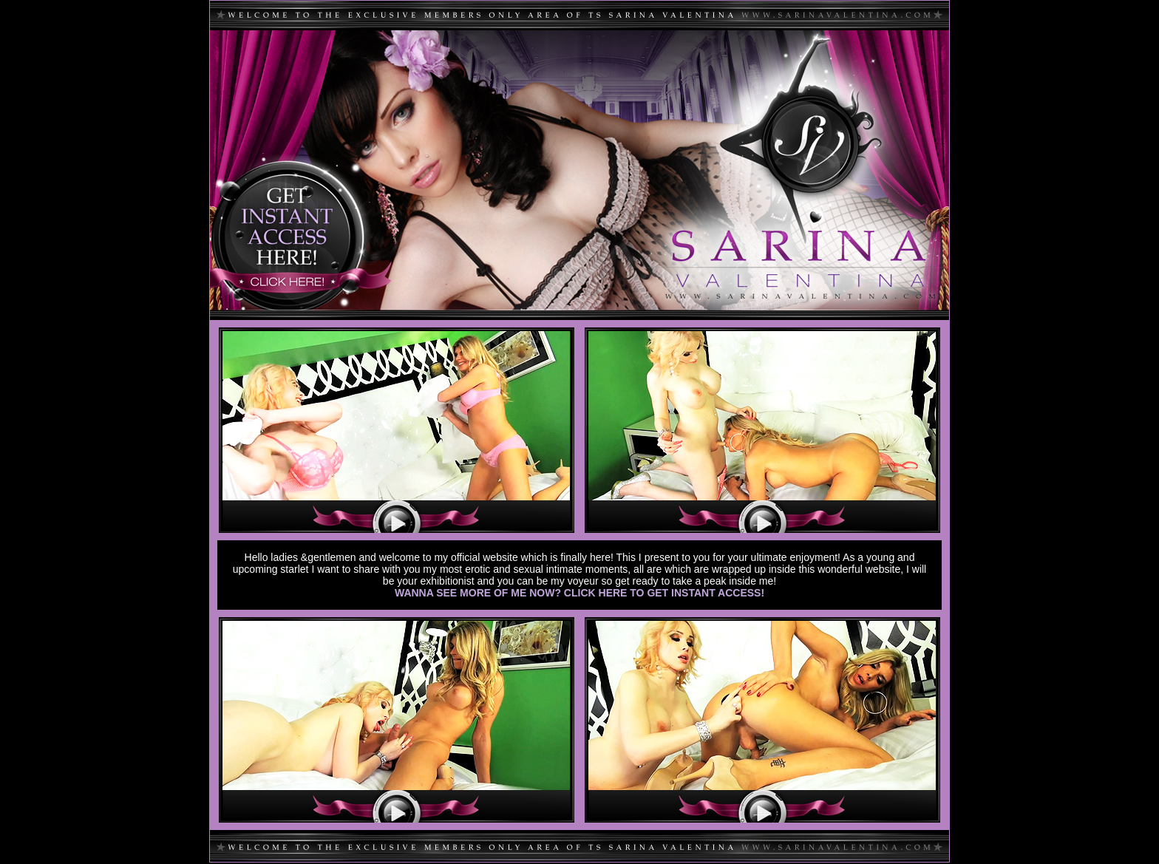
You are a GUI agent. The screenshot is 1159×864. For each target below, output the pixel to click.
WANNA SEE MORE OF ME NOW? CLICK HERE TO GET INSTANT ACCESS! (579, 593)
